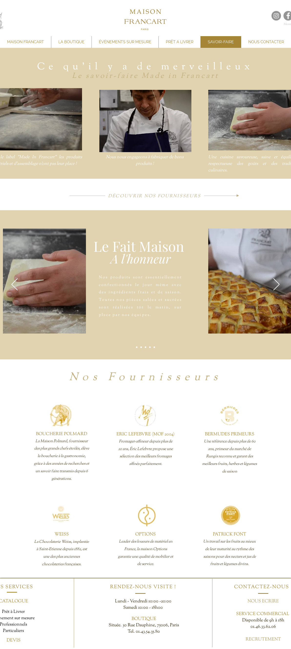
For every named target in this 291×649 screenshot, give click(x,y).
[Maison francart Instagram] (276, 16)
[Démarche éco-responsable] (154, 347)
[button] (145, 121)
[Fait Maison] (136, 347)
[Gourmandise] (141, 347)
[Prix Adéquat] (145, 347)
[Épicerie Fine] (150, 347)
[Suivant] (276, 284)
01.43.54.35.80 (148, 631)
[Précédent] (14, 284)
